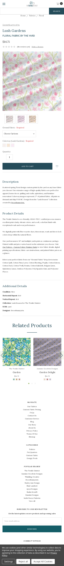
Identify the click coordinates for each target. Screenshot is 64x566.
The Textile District (32, 471)
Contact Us (32, 416)
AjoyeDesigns (32, 489)
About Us (32, 428)
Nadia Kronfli (32, 492)
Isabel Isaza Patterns (32, 498)
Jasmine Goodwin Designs (32, 474)
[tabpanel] (16, 359)
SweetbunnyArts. (18, 203)
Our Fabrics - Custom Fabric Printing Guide (20, 247)
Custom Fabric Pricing (32, 409)
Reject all (23, 561)
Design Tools (32, 458)
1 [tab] (28, 383)
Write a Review (37, 47)
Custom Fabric (32, 455)
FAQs (32, 413)
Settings (8, 561)
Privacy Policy (32, 431)
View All (32, 501)
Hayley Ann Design (32, 483)
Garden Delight (47, 372)
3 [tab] (35, 383)
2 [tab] (32, 383)
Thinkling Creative (32, 477)
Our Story (32, 425)
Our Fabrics (32, 406)
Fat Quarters (32, 452)
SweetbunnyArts (32, 480)
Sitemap (32, 437)
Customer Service (32, 419)
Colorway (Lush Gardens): (18, 141)
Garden (17, 372)
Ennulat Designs (32, 495)
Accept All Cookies (43, 561)
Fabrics (32, 449)
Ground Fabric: (13, 127)
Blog (32, 422)
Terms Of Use (32, 434)
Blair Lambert (32, 486)
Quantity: (7, 151)
